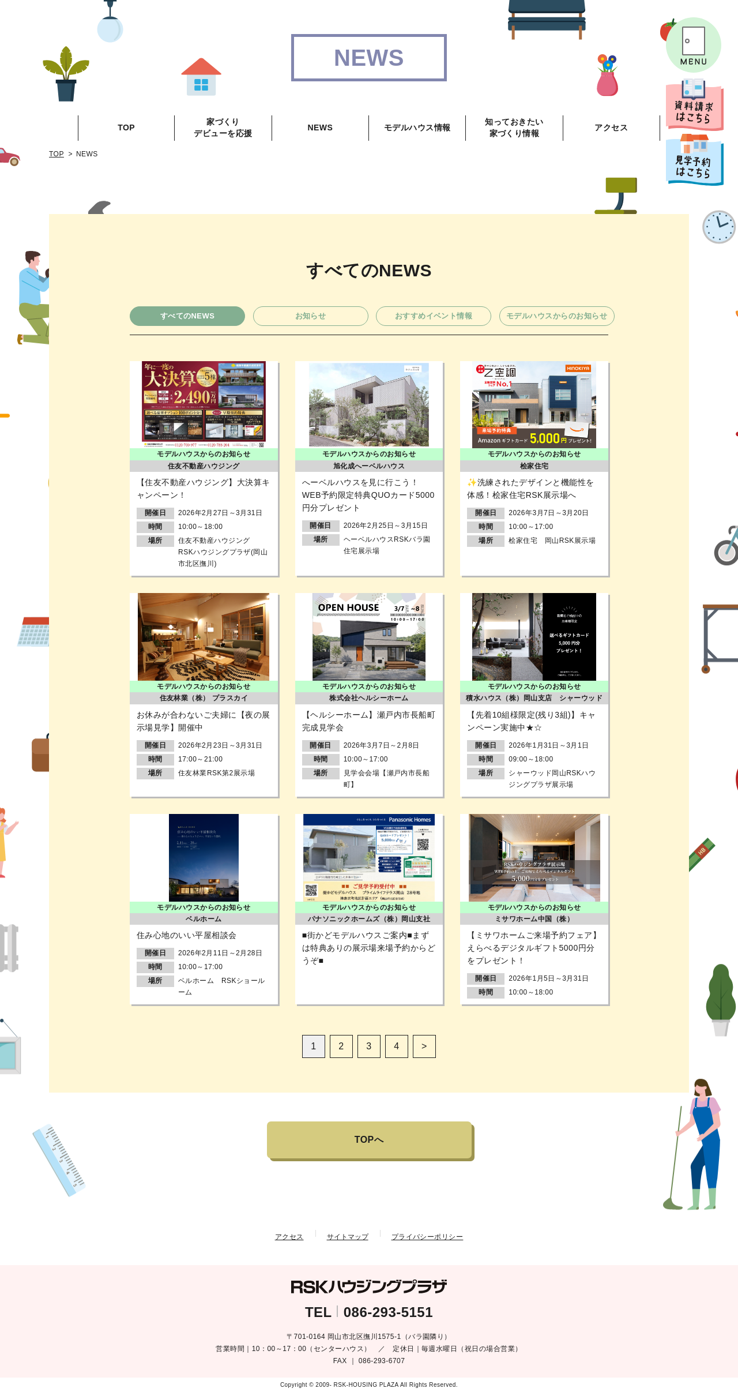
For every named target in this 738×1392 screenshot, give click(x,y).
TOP (126, 127)
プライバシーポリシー (427, 1237)
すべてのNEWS (187, 316)
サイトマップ (347, 1237)
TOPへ (369, 1140)
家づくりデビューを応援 (223, 127)
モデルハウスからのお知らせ (556, 316)
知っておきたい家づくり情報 (514, 127)
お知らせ (310, 316)
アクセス (611, 127)
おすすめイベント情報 (434, 316)
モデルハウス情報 (417, 127)
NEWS (320, 127)
